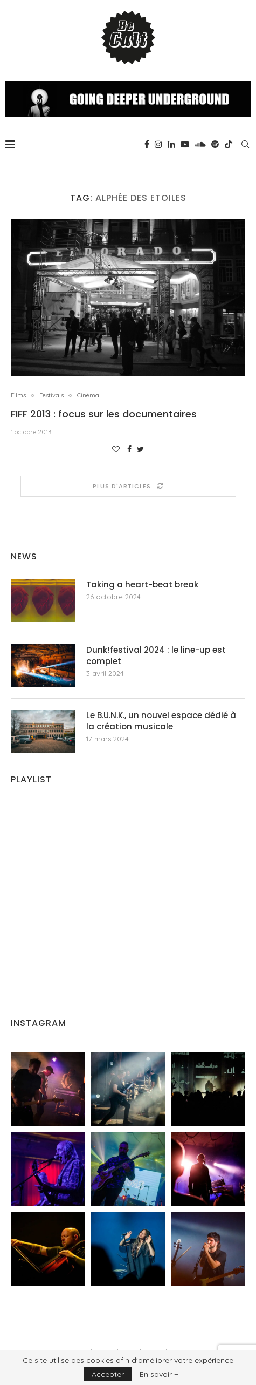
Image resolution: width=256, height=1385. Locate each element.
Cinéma (88, 395)
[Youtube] (185, 144)
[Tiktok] (228, 144)
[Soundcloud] (200, 144)
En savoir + (159, 1374)
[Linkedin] (171, 144)
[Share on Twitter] (140, 449)
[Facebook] (146, 144)
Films (18, 395)
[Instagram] (158, 144)
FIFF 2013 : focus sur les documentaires (104, 414)
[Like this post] (116, 449)
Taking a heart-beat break (142, 584)
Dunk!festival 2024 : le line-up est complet (156, 655)
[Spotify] (215, 144)
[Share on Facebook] (129, 449)
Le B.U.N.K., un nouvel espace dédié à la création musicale (161, 721)
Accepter (108, 1374)
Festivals (51, 395)
